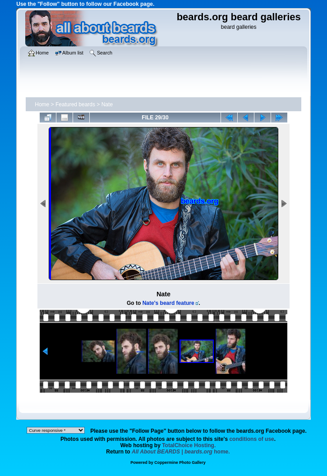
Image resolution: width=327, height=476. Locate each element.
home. (181, 452)
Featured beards (75, 104)
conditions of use (251, 439)
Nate (107, 104)
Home (42, 104)
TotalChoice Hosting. (189, 445)
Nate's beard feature (168, 303)
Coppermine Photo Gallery (180, 462)
